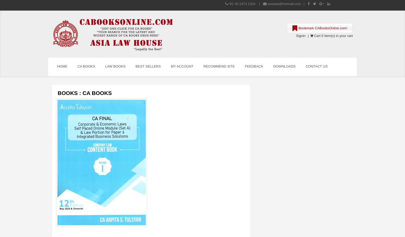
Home (62, 66)
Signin (300, 36)
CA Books (86, 66)
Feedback (254, 66)
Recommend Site (219, 66)
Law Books (115, 66)
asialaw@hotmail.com (284, 4)
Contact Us (316, 66)
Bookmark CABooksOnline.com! (319, 28)
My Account (182, 66)
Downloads (284, 66)
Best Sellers (148, 66)
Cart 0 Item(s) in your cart (331, 36)
